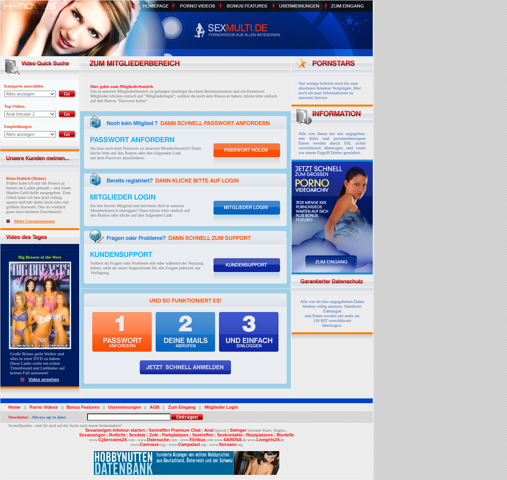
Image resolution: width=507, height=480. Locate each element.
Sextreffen (202, 434)
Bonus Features (84, 407)
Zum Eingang (181, 407)
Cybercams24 (112, 439)
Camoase (149, 444)
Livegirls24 (268, 439)
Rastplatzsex (259, 434)
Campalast (189, 444)
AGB (153, 407)
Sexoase (227, 444)
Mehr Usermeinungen (34, 221)
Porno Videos (43, 407)
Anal (208, 430)
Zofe (153, 434)
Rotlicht (117, 434)
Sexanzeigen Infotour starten (115, 430)
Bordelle (285, 434)
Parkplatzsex (175, 434)
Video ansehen (44, 379)
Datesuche (158, 439)
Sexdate (137, 434)
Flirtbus (198, 439)
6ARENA (233, 439)
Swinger (238, 430)
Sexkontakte (230, 434)
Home (15, 407)
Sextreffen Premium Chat (174, 430)
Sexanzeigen (92, 434)
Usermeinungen (124, 407)
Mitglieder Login (220, 407)
